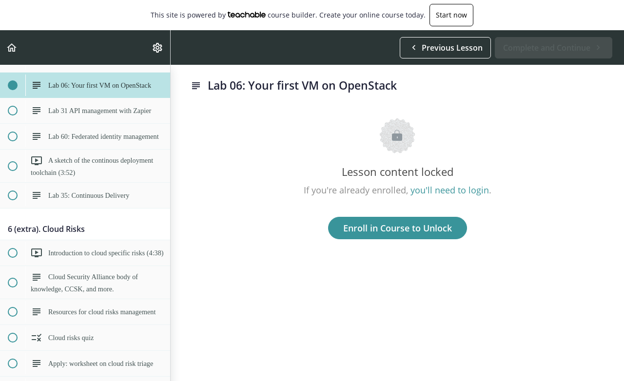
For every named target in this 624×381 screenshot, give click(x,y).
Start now (451, 14)
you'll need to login (449, 190)
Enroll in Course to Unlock (397, 228)
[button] (12, 47)
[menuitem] (158, 47)
